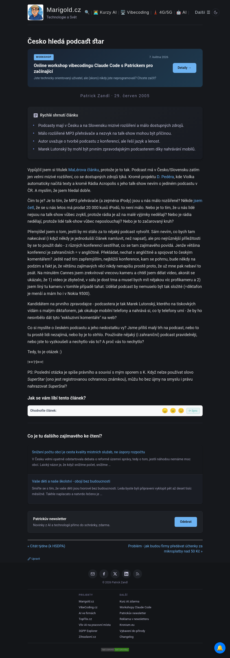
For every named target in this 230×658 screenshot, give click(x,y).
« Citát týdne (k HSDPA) (46, 546)
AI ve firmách (87, 613)
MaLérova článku (83, 169)
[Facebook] (103, 573)
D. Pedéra (165, 176)
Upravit (34, 558)
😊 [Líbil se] (181, 410)
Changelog (127, 636)
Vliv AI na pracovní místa (95, 625)
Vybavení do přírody (132, 631)
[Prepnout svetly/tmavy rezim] (215, 12)
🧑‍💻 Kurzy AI (105, 12)
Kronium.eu (127, 625)
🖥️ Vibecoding (134, 12)
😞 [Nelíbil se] (165, 410)
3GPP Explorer (88, 631)
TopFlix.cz (85, 619)
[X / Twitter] (115, 573)
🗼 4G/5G (163, 12)
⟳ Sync (193, 410)
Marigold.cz (64, 9)
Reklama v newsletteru (134, 619)
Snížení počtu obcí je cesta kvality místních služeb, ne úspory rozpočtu (88, 452)
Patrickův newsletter (133, 613)
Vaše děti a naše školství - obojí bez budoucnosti (71, 481)
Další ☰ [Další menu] (202, 12)
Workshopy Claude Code (135, 607)
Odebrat (185, 522)
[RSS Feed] (137, 573)
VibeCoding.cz (88, 607)
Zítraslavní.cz (87, 636)
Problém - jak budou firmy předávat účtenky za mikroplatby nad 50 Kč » (165, 548)
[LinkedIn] (126, 573)
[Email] (92, 573)
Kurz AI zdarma (129, 601)
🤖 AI (181, 12)
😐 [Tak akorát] (173, 410)
